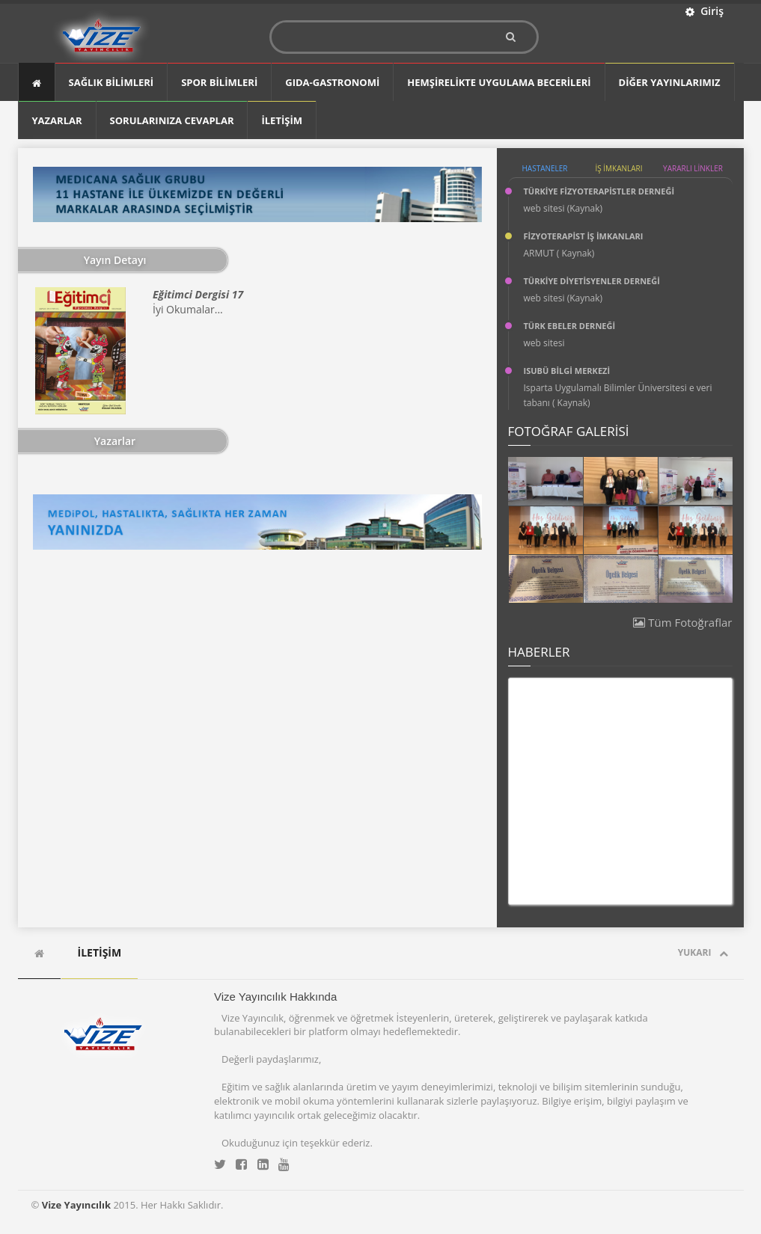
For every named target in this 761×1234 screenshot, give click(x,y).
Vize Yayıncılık (76, 1205)
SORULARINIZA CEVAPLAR (172, 120)
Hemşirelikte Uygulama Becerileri (498, 82)
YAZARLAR (57, 120)
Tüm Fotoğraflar (682, 622)
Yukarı (703, 952)
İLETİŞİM (281, 120)
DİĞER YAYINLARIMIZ (670, 82)
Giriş (704, 11)
